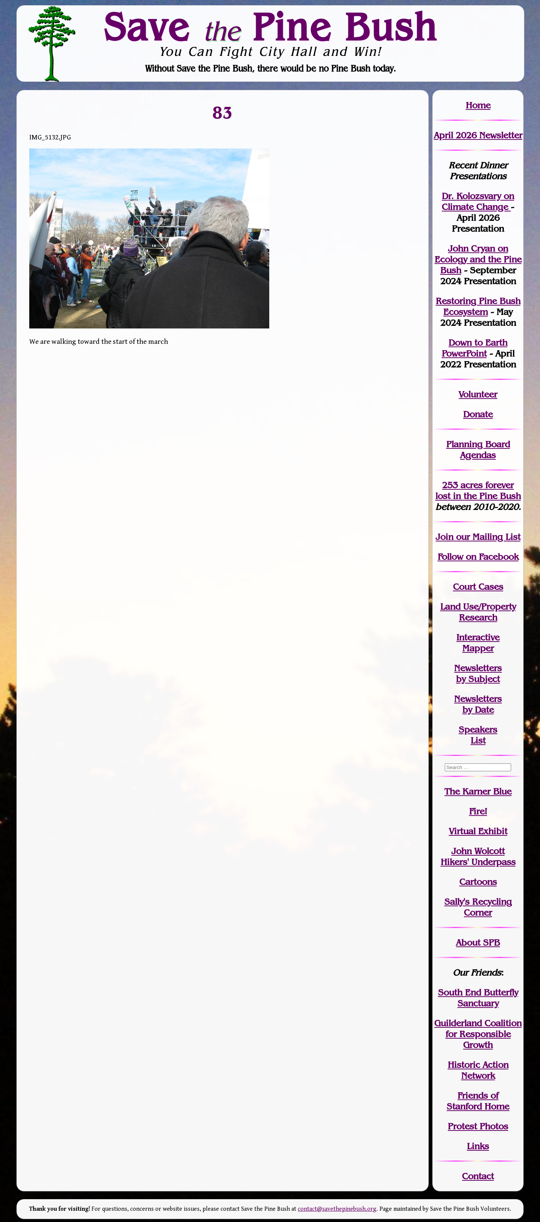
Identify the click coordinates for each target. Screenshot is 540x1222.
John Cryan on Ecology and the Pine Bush (478, 259)
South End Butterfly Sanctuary (478, 998)
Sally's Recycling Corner (478, 907)
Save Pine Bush (270, 26)
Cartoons (478, 881)
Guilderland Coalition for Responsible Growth (478, 1034)
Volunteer (478, 394)
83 (222, 112)
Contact (478, 1176)
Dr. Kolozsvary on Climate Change (478, 201)
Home (478, 105)
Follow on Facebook (478, 556)
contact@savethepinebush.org (337, 1209)
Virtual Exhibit (478, 831)
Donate (478, 414)
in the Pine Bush (478, 490)
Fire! (478, 811)
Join (444, 536)
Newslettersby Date (478, 704)
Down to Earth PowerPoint (475, 348)
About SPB (478, 942)
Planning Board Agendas (478, 449)
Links (478, 1146)
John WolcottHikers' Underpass (478, 856)
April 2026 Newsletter (478, 135)
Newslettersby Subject (478, 673)
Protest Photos (478, 1126)
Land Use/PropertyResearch (478, 612)
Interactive (478, 637)
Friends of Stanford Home (478, 1101)
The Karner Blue (478, 791)
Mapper (478, 648)
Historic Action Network (478, 1070)
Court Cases (478, 586)
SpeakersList (478, 735)
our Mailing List (486, 536)
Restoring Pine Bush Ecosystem (478, 306)
